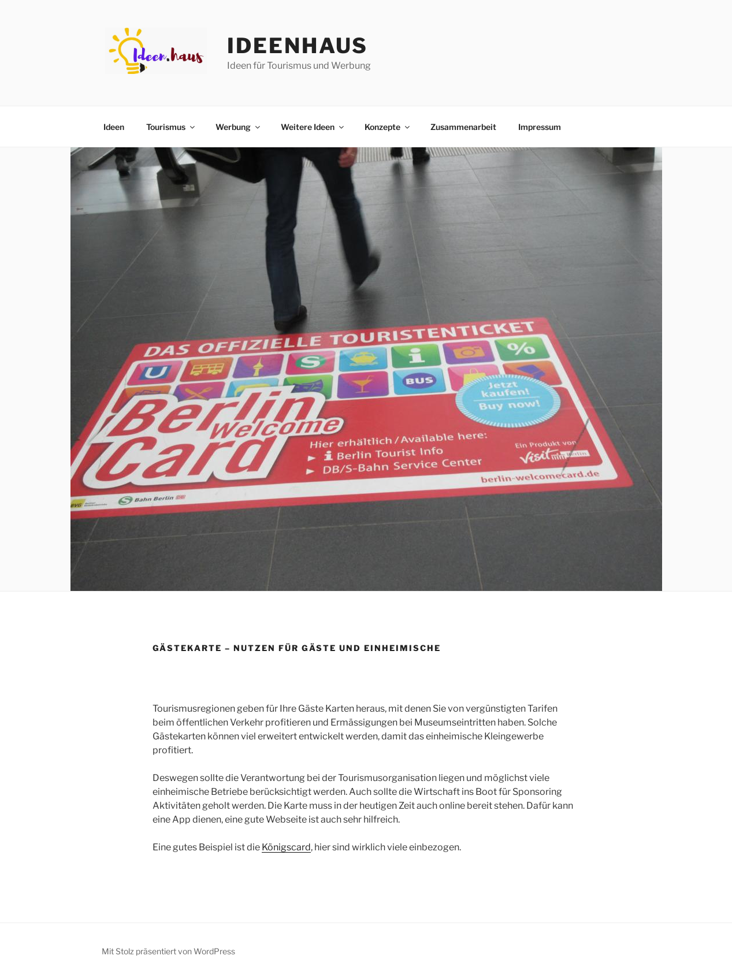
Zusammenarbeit (463, 127)
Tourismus (171, 127)
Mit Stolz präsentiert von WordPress (168, 951)
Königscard (286, 847)
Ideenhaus (297, 45)
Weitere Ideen (313, 127)
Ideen (113, 127)
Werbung (238, 127)
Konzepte (388, 127)
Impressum (539, 127)
